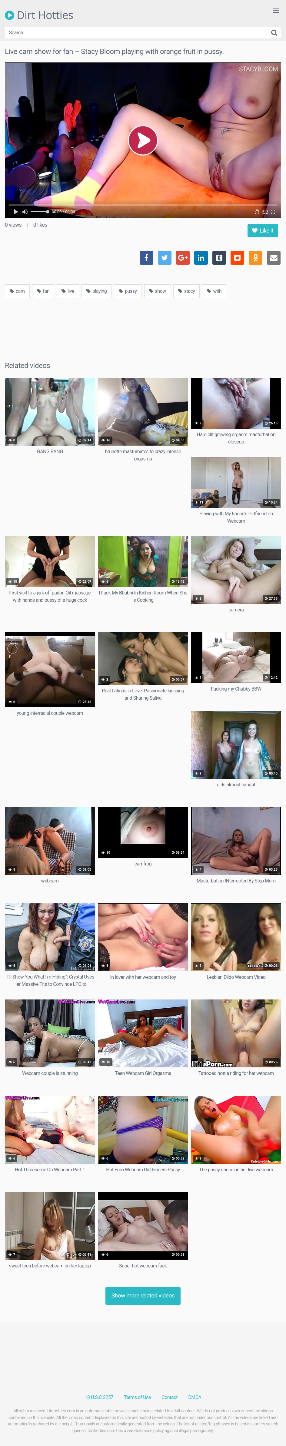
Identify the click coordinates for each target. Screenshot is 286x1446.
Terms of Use (137, 1397)
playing (96, 291)
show (157, 291)
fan (43, 291)
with (214, 291)
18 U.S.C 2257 (99, 1397)
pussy (128, 291)
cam (17, 291)
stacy (186, 291)
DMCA (194, 1397)
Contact (169, 1397)
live (68, 291)
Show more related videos (143, 1295)
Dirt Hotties (39, 15)
